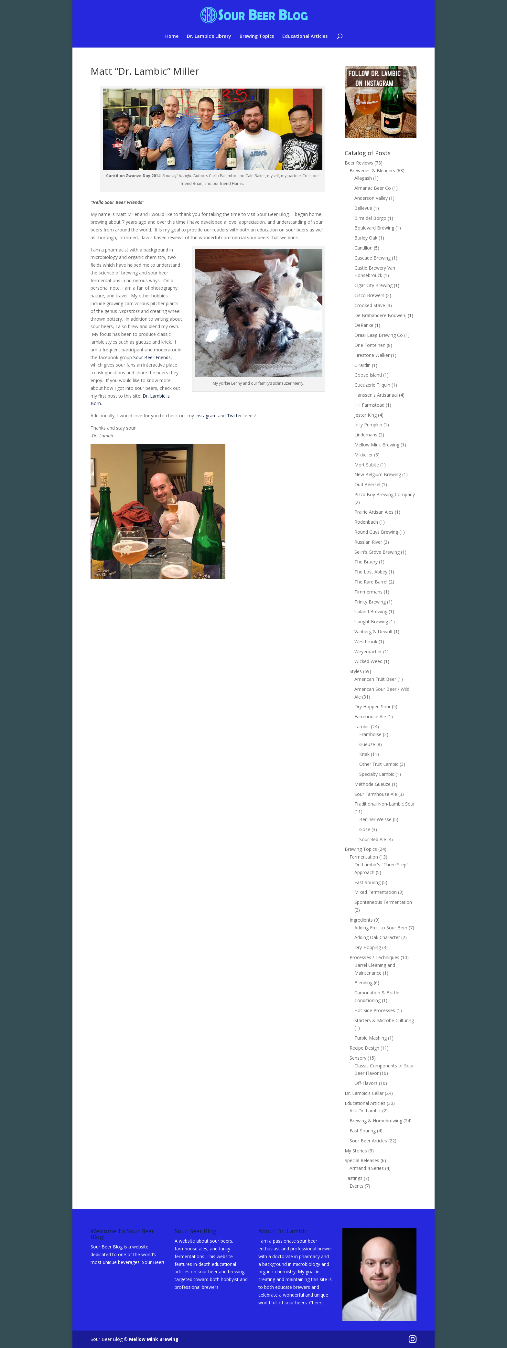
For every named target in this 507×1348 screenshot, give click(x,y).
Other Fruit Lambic (378, 764)
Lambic (362, 726)
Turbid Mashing (370, 1038)
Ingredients (361, 920)
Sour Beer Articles (368, 1141)
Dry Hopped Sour (372, 706)
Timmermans (368, 592)
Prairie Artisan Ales (374, 512)
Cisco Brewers (369, 295)
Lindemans (365, 435)
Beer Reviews (359, 163)
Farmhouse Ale (370, 716)
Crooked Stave (369, 305)
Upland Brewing (370, 611)
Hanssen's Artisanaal (376, 395)
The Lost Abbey (370, 572)
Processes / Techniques (374, 957)
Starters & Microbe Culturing (384, 1020)
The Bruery (366, 562)
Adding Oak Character (377, 937)
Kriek (364, 754)
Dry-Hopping (367, 947)
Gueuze (367, 744)
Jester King (365, 415)
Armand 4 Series (367, 1168)
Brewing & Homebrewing (376, 1121)
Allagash (363, 178)
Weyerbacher (368, 651)
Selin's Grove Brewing (377, 552)
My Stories (356, 1151)
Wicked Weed (368, 661)
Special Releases (362, 1160)
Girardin (362, 365)
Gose (364, 829)
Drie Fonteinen (369, 345)
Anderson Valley (371, 198)
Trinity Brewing (370, 602)
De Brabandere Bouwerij (380, 315)
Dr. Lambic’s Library (209, 36)
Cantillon (363, 248)
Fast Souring (367, 882)
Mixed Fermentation (375, 892)
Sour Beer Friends (152, 357)
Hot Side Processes (374, 1010)
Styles (356, 671)
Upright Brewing (371, 621)
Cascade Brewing (372, 258)
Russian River (368, 542)
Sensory (358, 1058)
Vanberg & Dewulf (373, 631)
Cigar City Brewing (373, 285)
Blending (363, 982)
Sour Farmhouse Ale (375, 794)
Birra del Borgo (370, 218)
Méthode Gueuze (372, 784)
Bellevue (363, 208)
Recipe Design (364, 1048)
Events (356, 1186)
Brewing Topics (257, 36)
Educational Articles (305, 36)
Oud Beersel (367, 484)
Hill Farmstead (369, 405)
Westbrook (365, 641)
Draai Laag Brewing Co (378, 335)
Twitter (234, 415)
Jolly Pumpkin (368, 425)
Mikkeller (363, 455)
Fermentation (364, 857)
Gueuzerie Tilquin (372, 385)
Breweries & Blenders (372, 170)
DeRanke (363, 325)
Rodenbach (366, 522)
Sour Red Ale (372, 839)
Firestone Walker (372, 355)
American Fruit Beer (375, 679)
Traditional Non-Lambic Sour (384, 804)
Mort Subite (366, 465)
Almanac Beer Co (372, 188)
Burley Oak (365, 238)
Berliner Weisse (375, 819)
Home (171, 36)
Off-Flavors (366, 1083)
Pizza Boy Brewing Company (384, 494)
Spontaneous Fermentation (383, 902)
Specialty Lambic (376, 774)
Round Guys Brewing (376, 532)
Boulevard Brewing (374, 228)
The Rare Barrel (370, 582)
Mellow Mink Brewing (376, 445)
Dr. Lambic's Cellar (364, 1093)
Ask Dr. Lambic (365, 1110)
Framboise (370, 734)
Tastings (353, 1178)
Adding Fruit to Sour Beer (380, 928)
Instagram (206, 415)
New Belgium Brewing (377, 474)
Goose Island (368, 375)
